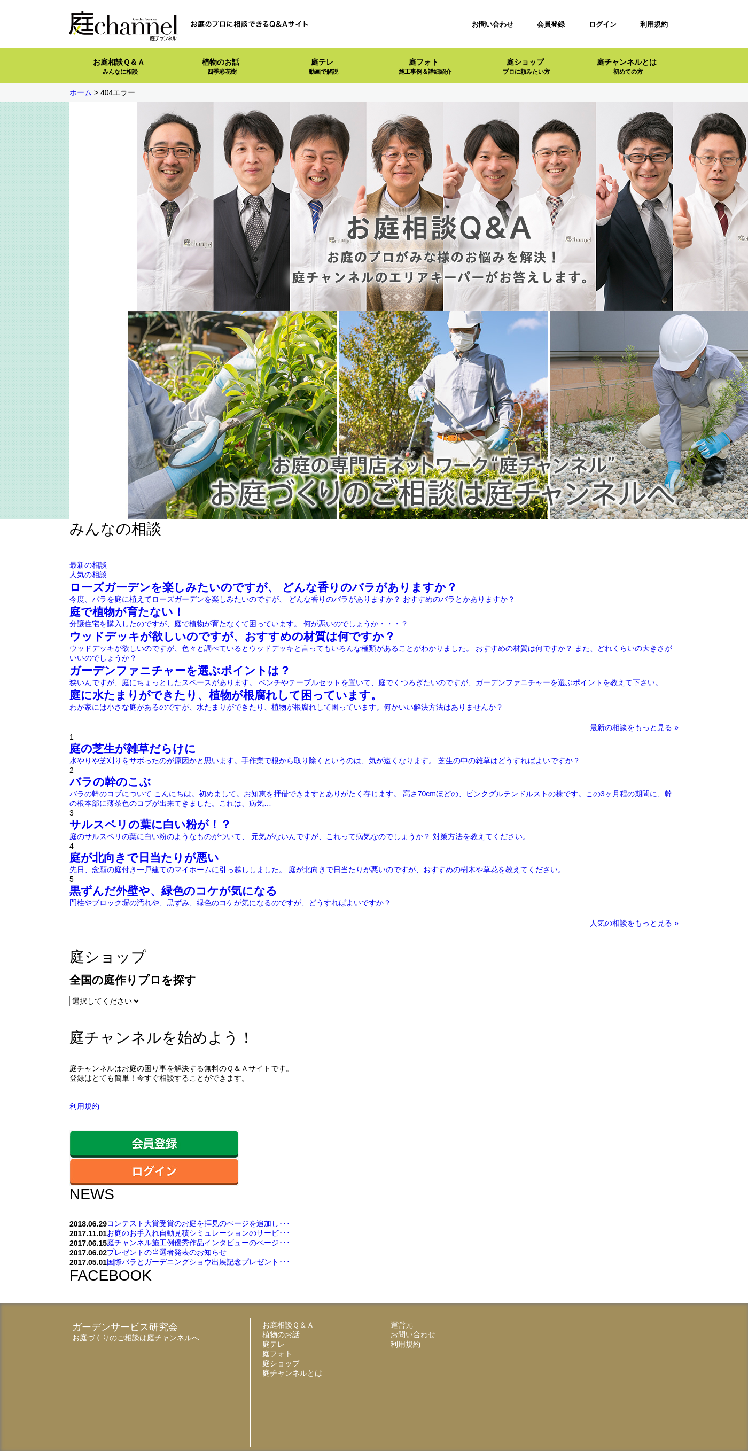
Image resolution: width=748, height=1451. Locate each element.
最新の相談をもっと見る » (634, 727)
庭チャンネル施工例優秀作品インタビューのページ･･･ (198, 1242)
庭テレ (323, 66)
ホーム (80, 92)
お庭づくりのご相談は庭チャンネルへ (135, 1337)
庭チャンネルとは (627, 66)
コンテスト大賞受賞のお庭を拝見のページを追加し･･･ (198, 1223)
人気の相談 (88, 574)
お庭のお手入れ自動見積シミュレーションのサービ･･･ (198, 1233)
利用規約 (654, 24)
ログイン (603, 24)
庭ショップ (526, 66)
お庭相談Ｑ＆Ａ (119, 66)
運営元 (402, 1325)
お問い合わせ (492, 24)
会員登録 (551, 24)
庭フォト (425, 66)
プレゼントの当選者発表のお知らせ (167, 1252)
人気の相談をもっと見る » (634, 923)
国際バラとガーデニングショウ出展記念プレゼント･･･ (198, 1262)
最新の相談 (88, 565)
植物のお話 (220, 66)
